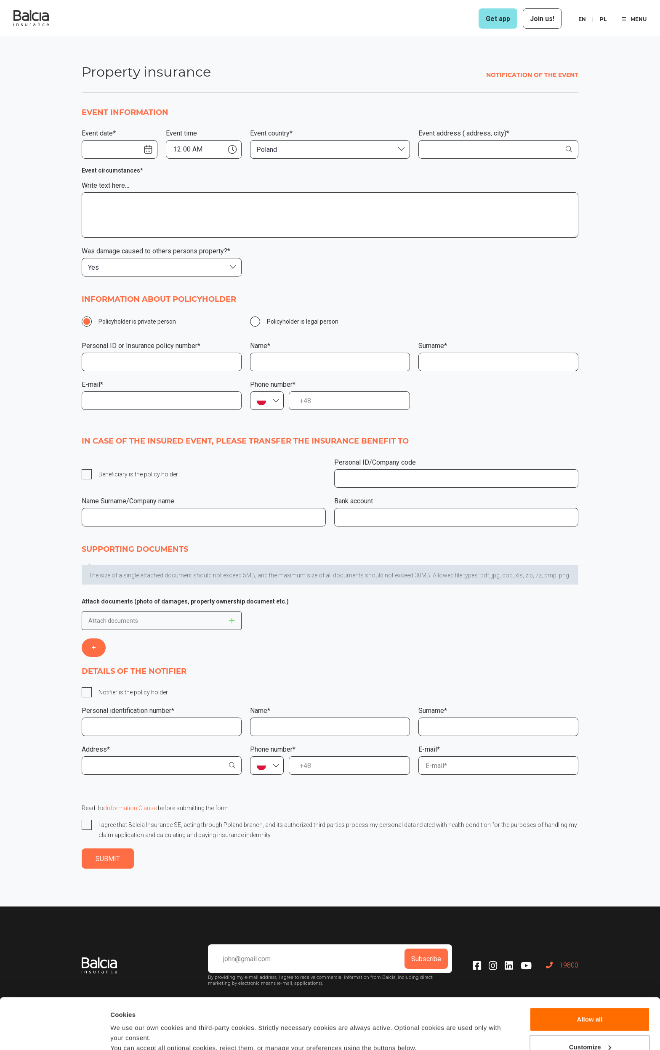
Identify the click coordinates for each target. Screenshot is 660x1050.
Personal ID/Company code (375, 462)
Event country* (271, 133)
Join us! (542, 19)
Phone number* (272, 384)
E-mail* (92, 384)
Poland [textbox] (266, 150)
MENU (634, 19)
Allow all (590, 971)
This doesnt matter (232, 621)
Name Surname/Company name (128, 501)
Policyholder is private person (137, 321)
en (582, 19)
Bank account (353, 501)
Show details (129, 1033)
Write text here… (105, 185)
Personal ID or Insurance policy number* (141, 346)
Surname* (432, 346)
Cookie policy (399, 1010)
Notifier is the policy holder (133, 692)
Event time (181, 133)
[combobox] (330, 149)
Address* (96, 749)
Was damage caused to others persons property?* (156, 251)
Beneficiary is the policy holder (138, 474)
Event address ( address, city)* (463, 133)
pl (603, 19)
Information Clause (131, 808)
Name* (260, 346)
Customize (590, 998)
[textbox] (266, 400)
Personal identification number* (128, 711)
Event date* (99, 133)
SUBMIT (108, 859)
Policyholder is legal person (302, 321)
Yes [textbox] (93, 267)
